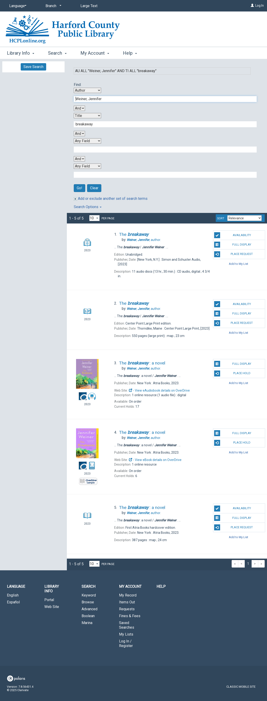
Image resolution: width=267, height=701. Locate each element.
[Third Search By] (87, 141)
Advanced (89, 609)
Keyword (89, 595)
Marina (87, 623)
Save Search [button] (33, 67)
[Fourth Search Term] (163, 174)
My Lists (126, 634)
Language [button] (16, 586)
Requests (127, 609)
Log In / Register (126, 643)
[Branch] (52, 6)
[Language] (17, 6)
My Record (127, 595)
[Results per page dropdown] (94, 218)
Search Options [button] (88, 207)
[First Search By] (87, 90)
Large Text (88, 6)
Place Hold (232, 373)
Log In (259, 5)
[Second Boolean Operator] (79, 133)
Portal (49, 600)
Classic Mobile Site (241, 686)
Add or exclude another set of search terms (111, 198)
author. (144, 240)
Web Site (51, 607)
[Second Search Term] (163, 124)
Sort (220, 218)
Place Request (233, 254)
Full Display (232, 245)
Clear (94, 188)
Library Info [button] (20, 53)
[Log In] (252, 5)
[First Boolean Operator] (79, 108)
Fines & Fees (129, 616)
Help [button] (130, 53)
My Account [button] (94, 53)
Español (13, 602)
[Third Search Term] (163, 149)
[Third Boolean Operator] (79, 158)
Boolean (88, 616)
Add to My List (238, 264)
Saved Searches (126, 625)
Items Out (127, 602)
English (13, 595)
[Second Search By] (87, 115)
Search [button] (57, 53)
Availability (232, 235)
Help (161, 586)
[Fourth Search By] (87, 166)
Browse (88, 602)
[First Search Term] (163, 99)
